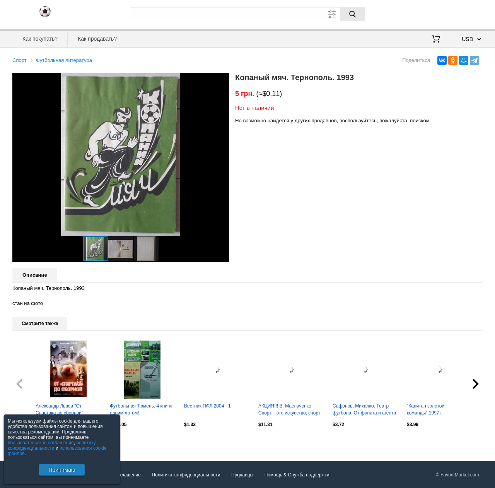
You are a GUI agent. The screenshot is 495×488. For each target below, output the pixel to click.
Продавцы (242, 475)
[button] (222, 80)
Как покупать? (40, 39)
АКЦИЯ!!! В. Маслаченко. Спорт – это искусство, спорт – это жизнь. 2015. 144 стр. (289, 410)
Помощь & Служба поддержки (297, 475)
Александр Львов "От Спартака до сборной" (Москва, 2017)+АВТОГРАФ (65, 410)
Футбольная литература (64, 60)
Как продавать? (97, 39)
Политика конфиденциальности (186, 475)
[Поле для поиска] (247, 14)
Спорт (19, 60)
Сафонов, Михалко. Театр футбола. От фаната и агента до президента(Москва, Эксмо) (364, 410)
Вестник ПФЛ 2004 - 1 (207, 406)
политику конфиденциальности (52, 445)
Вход (437, 13)
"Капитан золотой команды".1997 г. (425, 409)
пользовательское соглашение (41, 442)
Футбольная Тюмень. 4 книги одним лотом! (141, 409)
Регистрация (467, 13)
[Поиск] (352, 14)
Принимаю (61, 470)
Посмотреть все (29, 440)
